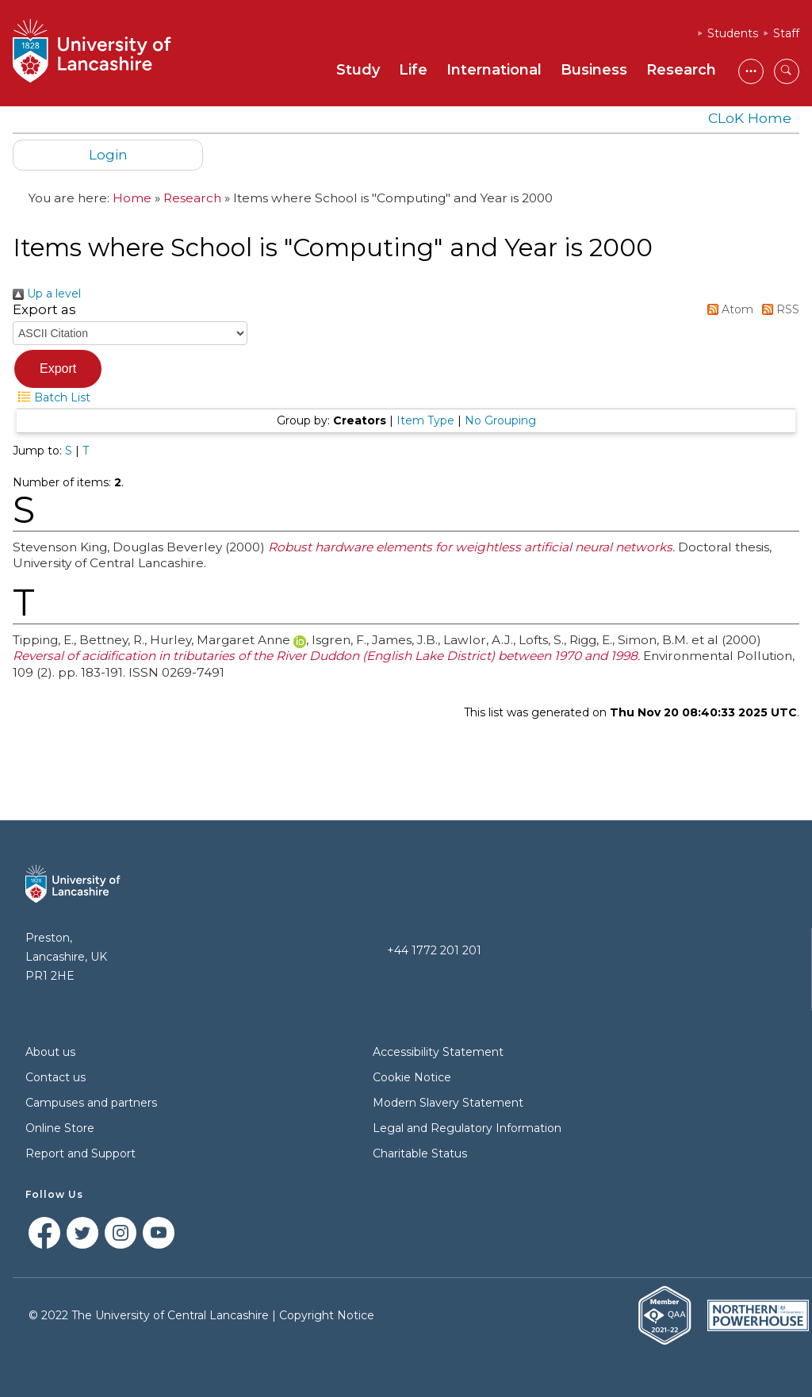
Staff (786, 33)
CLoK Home (749, 117)
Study (358, 70)
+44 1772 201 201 (434, 950)
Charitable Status (420, 1153)
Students (732, 33)
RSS (777, 309)
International (494, 70)
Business (594, 70)
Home (132, 197)
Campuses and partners (91, 1103)
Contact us (55, 1077)
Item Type (425, 420)
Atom (727, 309)
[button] (58, 369)
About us (50, 1052)
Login (108, 154)
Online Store (59, 1128)
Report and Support (80, 1153)
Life (413, 70)
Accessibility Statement (438, 1052)
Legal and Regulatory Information (467, 1128)
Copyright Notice (326, 1315)
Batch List (51, 397)
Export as (44, 309)
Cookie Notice (412, 1077)
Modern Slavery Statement (448, 1103)
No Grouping (500, 420)
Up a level (47, 293)
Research (681, 70)
